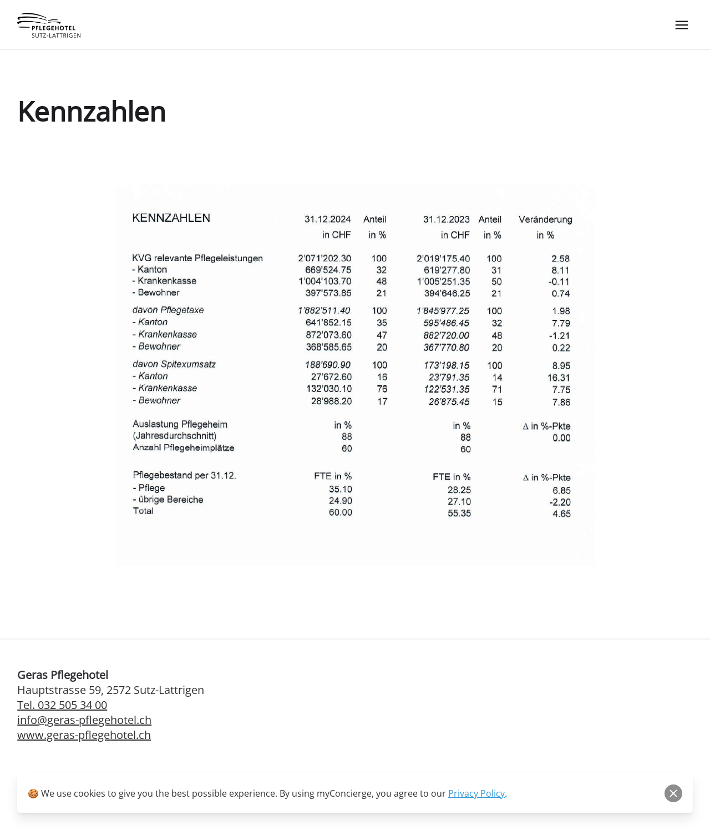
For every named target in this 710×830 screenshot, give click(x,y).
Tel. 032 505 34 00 (62, 704)
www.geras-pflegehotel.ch (84, 734)
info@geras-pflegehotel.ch (84, 719)
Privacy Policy (476, 793)
